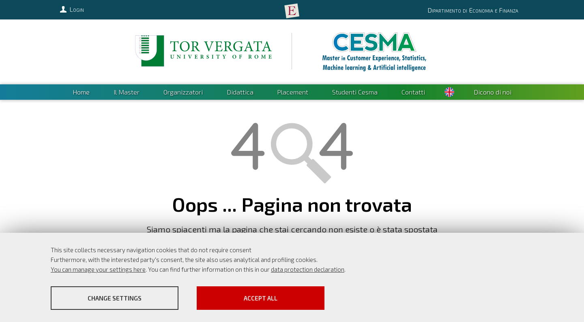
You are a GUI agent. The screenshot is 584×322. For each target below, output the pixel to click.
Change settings (115, 298)
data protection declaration (307, 269)
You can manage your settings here (98, 269)
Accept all (260, 298)
